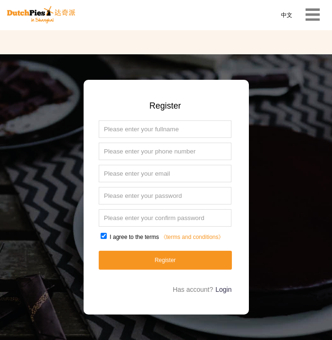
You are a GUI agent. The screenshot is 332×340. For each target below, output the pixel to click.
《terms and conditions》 (192, 237)
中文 (286, 15)
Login (223, 289)
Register (165, 260)
